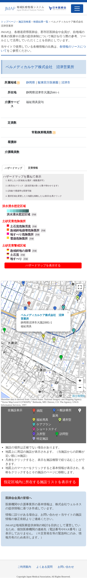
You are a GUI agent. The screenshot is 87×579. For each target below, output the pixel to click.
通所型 (64, 420)
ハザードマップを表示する (43, 265)
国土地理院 (78, 395)
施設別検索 (24, 21)
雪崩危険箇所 (19, 238)
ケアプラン (41, 424)
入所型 (38, 434)
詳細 (34, 214)
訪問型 (61, 434)
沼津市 (65, 82)
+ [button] (79, 381)
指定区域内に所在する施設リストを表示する (40, 482)
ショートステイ (44, 429)
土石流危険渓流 (20, 226)
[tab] (13, 168)
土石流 (14, 254)
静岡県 (30, 82)
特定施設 (39, 439)
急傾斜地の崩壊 (20, 250)
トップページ (8, 21)
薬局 (67, 412)
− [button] (79, 388)
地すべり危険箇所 (22, 234)
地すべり (16, 259)
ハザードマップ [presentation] (13, 168)
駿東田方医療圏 (48, 82)
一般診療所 (61, 410)
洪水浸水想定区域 (18, 214)
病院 (37, 411)
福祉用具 (39, 420)
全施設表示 (15, 410)
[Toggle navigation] (77, 8)
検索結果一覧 (40, 21)
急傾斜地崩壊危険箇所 (24, 230)
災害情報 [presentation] (33, 167)
